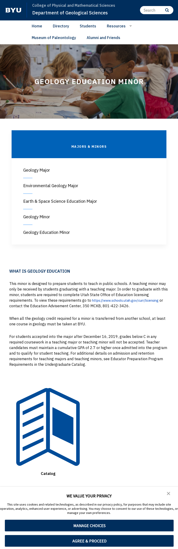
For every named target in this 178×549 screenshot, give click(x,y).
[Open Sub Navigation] (131, 26)
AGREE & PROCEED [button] (89, 541)
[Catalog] (48, 427)
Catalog (48, 473)
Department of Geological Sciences (72, 12)
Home (37, 26)
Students (88, 26)
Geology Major (36, 170)
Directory (61, 26)
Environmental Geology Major (50, 185)
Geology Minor (36, 216)
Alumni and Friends (103, 37)
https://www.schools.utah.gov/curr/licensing (130, 300)
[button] (168, 493)
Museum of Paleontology (54, 37)
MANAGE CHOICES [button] (89, 525)
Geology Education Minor (46, 232)
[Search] (156, 10)
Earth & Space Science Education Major (60, 201)
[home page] (13, 10)
